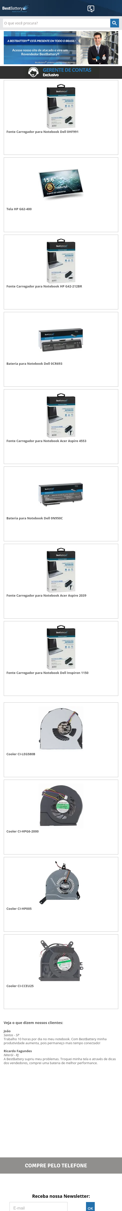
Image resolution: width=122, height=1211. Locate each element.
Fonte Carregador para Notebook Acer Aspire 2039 (46, 595)
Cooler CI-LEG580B (20, 754)
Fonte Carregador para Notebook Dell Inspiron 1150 (47, 673)
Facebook (38, 1183)
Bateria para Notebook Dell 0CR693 (34, 364)
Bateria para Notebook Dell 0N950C (34, 518)
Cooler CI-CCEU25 (20, 986)
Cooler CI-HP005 (19, 909)
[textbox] (61, 23)
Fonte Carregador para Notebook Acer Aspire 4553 (46, 441)
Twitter (61, 1183)
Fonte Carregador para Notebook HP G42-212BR (44, 286)
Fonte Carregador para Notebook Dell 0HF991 (42, 132)
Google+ (84, 1183)
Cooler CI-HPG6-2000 (22, 831)
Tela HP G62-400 (19, 209)
